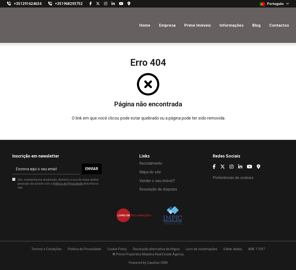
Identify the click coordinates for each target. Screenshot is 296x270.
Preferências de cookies (233, 177)
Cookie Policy (117, 249)
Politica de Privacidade (84, 249)
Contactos (279, 25)
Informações (232, 25)
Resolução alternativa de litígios (156, 249)
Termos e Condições (46, 249)
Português (274, 4)
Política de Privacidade (68, 183)
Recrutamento (150, 163)
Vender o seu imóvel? (157, 181)
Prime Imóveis (197, 25)
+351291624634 (27, 3)
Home (144, 25)
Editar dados (233, 249)
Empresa (167, 25)
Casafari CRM (157, 263)
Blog (256, 25)
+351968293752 (69, 3)
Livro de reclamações (201, 249)
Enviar (91, 168)
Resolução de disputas (158, 189)
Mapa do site (150, 172)
